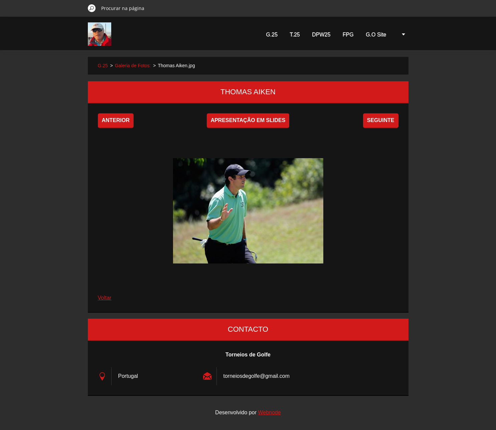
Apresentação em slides (248, 120)
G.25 (272, 34)
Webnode (269, 412)
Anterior (116, 120)
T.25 (295, 34)
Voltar (105, 298)
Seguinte (380, 120)
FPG (348, 34)
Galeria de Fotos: (133, 65)
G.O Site (376, 34)
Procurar (92, 8)
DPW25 (321, 34)
